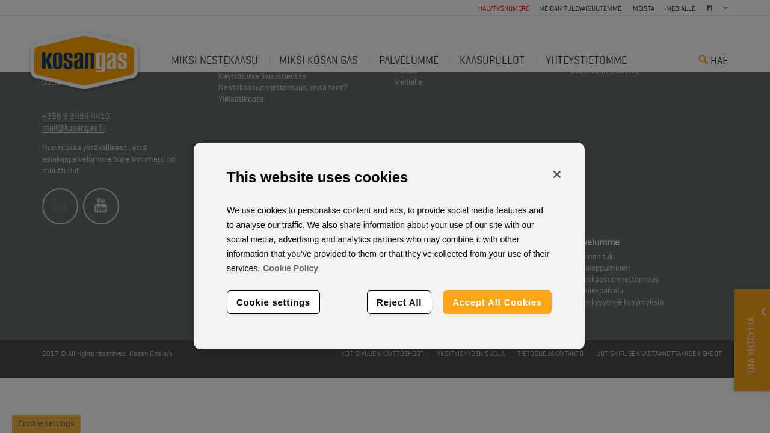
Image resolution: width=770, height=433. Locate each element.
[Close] (557, 174)
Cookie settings (273, 302)
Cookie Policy (290, 268)
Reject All (399, 302)
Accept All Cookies (497, 302)
